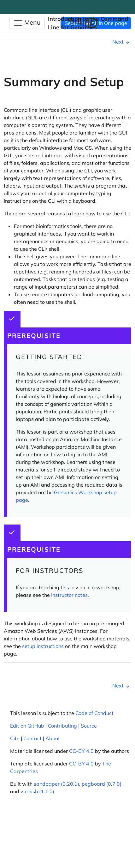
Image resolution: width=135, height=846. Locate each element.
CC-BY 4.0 (81, 751)
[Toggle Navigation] (27, 23)
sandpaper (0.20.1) (56, 784)
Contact (32, 738)
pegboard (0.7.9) (101, 784)
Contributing (62, 726)
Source (89, 726)
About (52, 738)
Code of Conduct (94, 713)
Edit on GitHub (27, 726)
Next (121, 42)
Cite (15, 738)
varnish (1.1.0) (37, 791)
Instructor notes (69, 595)
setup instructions (43, 646)
